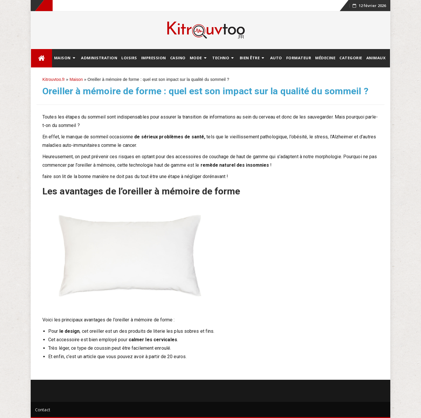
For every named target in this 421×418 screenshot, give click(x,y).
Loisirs (129, 57)
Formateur (298, 57)
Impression (153, 57)
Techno (220, 57)
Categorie (350, 57)
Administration (99, 57)
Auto (276, 57)
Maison (62, 57)
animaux (376, 57)
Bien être (250, 57)
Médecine (325, 57)
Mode (196, 57)
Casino (178, 57)
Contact (42, 409)
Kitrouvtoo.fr (53, 79)
